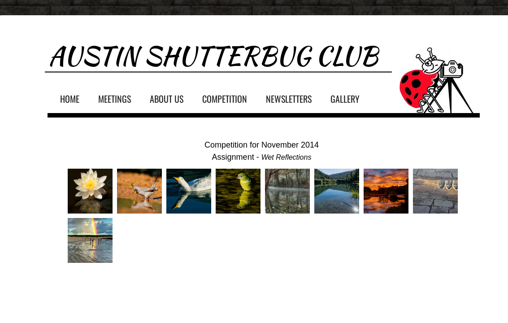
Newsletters (289, 98)
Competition (224, 98)
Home (69, 98)
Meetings (114, 98)
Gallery (345, 98)
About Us (166, 98)
